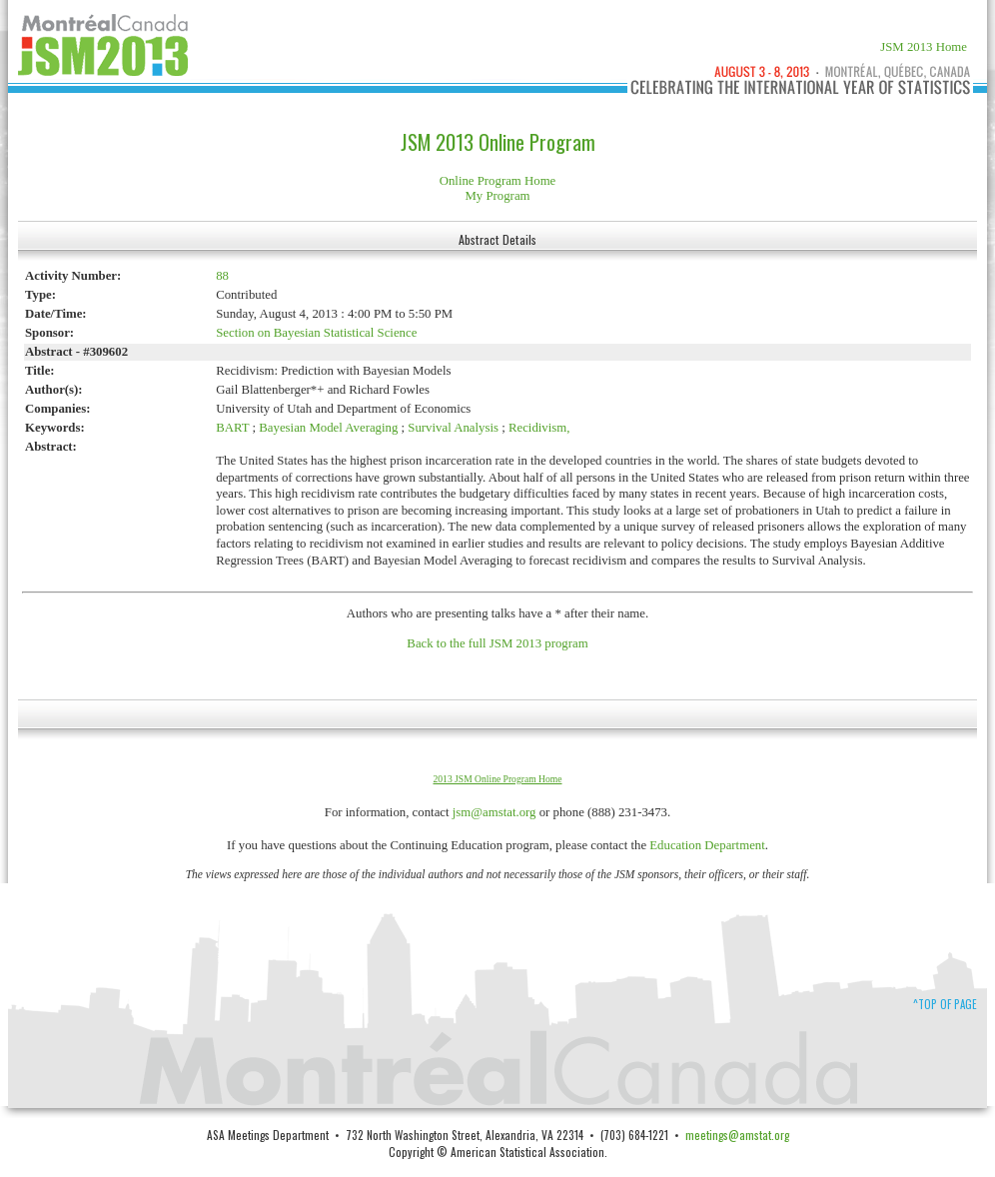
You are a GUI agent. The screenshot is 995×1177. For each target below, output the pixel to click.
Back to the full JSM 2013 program (497, 643)
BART (232, 428)
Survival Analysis (453, 428)
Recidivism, (539, 428)
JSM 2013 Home (923, 47)
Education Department (707, 845)
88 (222, 276)
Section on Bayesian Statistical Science (316, 333)
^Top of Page (945, 1004)
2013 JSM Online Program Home (498, 778)
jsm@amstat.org (494, 812)
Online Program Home (498, 181)
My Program (497, 196)
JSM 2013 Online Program (498, 142)
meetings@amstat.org (737, 1134)
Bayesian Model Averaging (328, 428)
